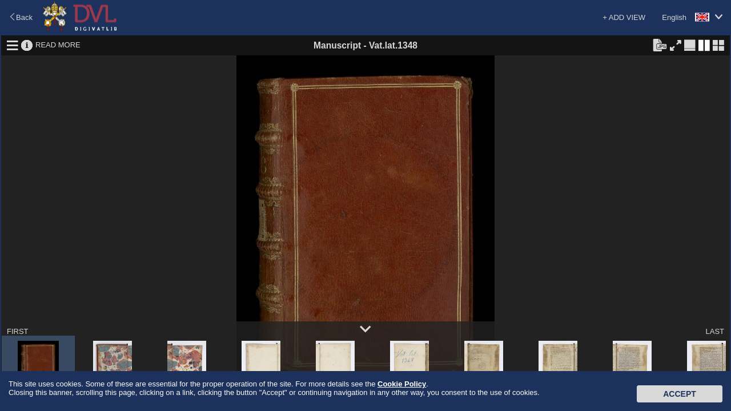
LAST (714, 331)
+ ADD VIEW (624, 17)
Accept (679, 393)
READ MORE (58, 45)
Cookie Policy (401, 384)
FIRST (18, 331)
